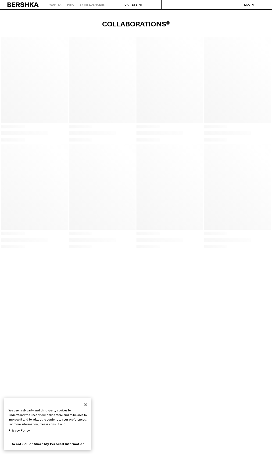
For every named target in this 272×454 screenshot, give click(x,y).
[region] (47, 424)
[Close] (85, 405)
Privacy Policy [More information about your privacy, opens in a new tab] (19, 430)
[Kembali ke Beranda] (23, 4)
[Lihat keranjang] (261, 4)
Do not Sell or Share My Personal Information (48, 444)
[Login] (244, 4)
